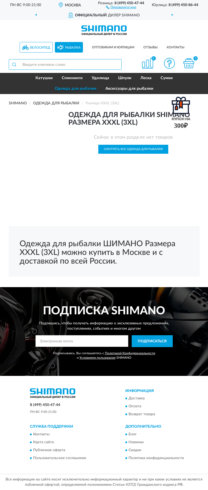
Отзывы (150, 47)
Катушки (44, 78)
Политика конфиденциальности (156, 458)
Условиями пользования (97, 357)
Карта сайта (43, 442)
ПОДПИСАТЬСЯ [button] (152, 341)
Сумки (167, 78)
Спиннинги (72, 78)
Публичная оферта (49, 450)
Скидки (135, 450)
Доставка (137, 398)
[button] (121, 6)
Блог (133, 434)
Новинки (136, 442)
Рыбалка (73, 47)
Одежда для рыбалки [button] (75, 89)
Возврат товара (142, 414)
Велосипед (40, 47)
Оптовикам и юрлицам (113, 47)
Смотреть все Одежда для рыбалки (133, 149)
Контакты (175, 47)
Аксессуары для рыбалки (129, 89)
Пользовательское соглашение (59, 458)
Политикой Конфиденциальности (130, 353)
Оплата (135, 406)
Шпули (124, 78)
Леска (146, 78)
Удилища (100, 78)
